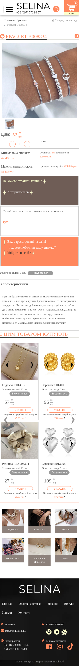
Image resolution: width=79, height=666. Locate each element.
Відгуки (69, 603)
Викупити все (40, 273)
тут (5, 222)
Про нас (7, 603)
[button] (6, 420)
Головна (9, 20)
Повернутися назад (66, 20)
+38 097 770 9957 (55, 624)
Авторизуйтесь (18, 192)
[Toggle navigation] (9, 9)
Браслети (22, 20)
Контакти (24, 612)
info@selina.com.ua (15, 630)
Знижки (7, 612)
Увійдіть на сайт (19, 252)
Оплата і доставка (30, 603)
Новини (53, 603)
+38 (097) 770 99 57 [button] (28, 12)
